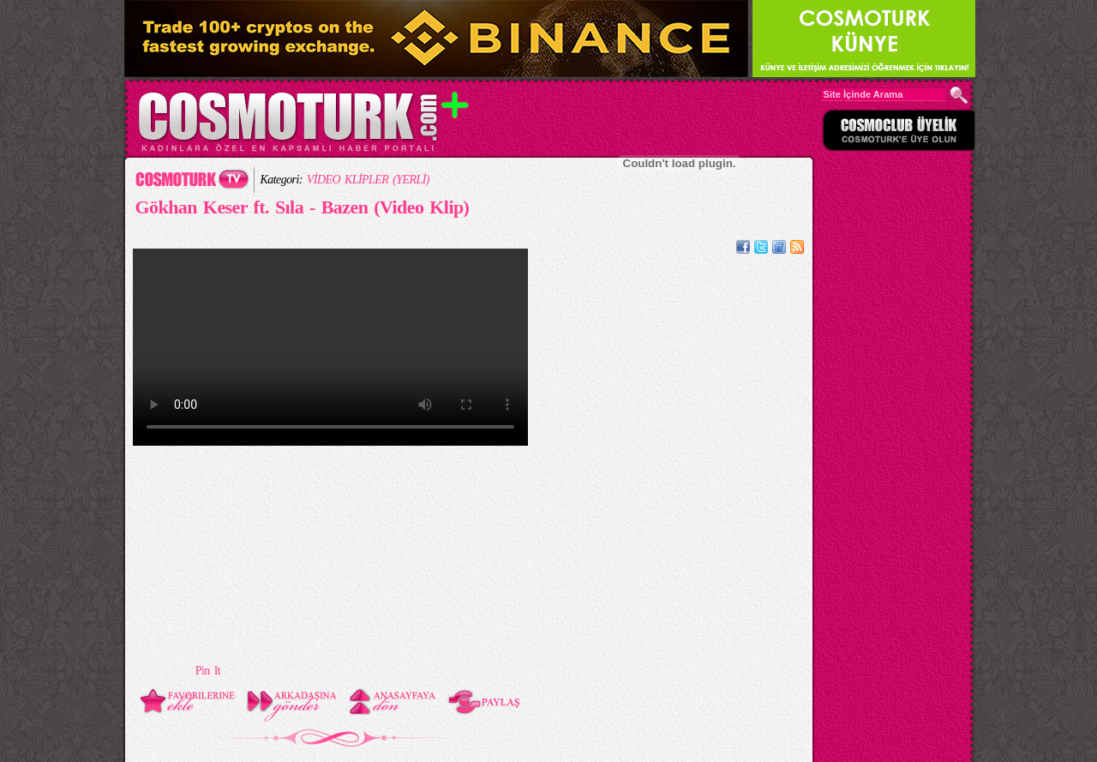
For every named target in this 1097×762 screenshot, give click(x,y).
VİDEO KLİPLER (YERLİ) (368, 179)
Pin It (207, 670)
